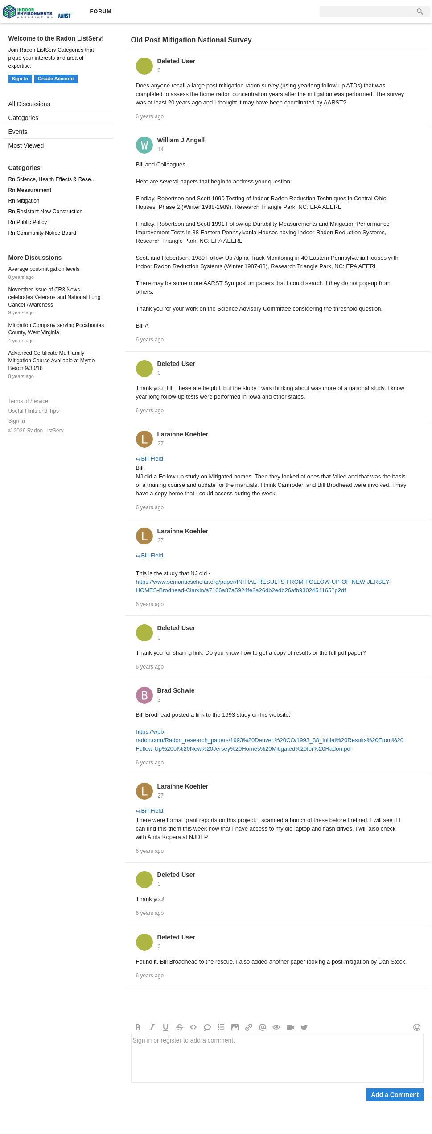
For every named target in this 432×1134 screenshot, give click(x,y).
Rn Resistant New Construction (45, 211)
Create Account (56, 78)
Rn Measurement (30, 190)
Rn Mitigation (24, 201)
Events (18, 131)
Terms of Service (28, 401)
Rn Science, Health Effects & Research (53, 179)
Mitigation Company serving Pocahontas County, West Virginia (56, 329)
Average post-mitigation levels (44, 269)
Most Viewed (26, 145)
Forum (101, 11)
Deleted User (176, 61)
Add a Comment (395, 1094)
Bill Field (149, 458)
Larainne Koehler (182, 434)
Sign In (20, 78)
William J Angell (181, 140)
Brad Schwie (176, 690)
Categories (23, 117)
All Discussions (29, 104)
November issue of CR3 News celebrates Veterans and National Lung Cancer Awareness (54, 297)
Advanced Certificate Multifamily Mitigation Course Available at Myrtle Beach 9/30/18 (51, 360)
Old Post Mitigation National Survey (191, 40)
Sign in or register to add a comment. (277, 1058)
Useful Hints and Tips (33, 411)
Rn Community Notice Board (42, 233)
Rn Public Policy (27, 222)
